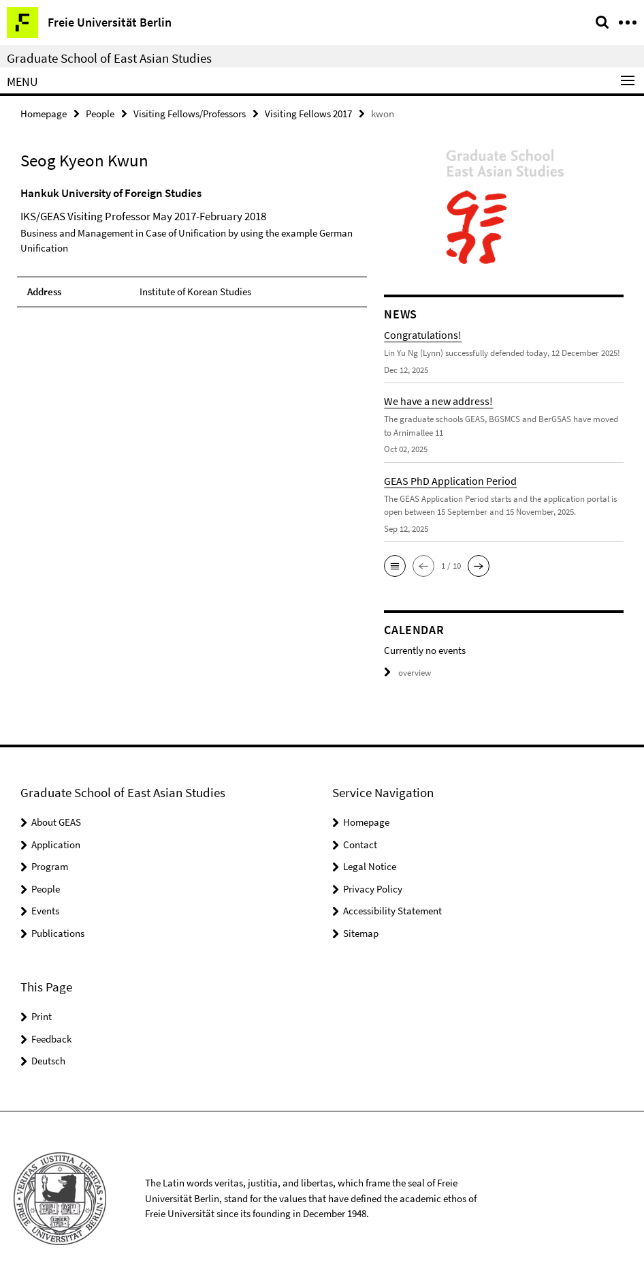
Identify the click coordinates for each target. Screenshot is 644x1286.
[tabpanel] (192, 246)
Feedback (51, 1038)
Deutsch (48, 1060)
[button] (395, 566)
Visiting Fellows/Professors (189, 113)
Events (45, 910)
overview (407, 672)
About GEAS (56, 822)
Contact (360, 844)
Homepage (43, 113)
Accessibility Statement (392, 910)
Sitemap (361, 933)
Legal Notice (369, 866)
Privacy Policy (372, 888)
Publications (57, 933)
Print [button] (41, 1016)
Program (49, 866)
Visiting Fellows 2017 (308, 113)
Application (55, 844)
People (100, 113)
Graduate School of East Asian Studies (109, 58)
